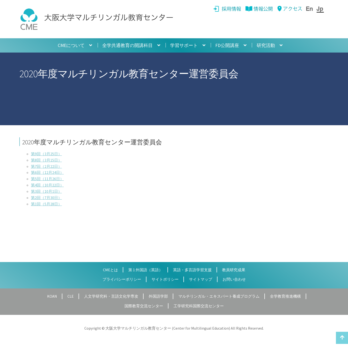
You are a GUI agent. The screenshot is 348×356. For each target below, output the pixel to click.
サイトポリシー (165, 279)
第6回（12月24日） (47, 172)
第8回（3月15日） (46, 160)
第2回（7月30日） (46, 197)
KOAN (52, 296)
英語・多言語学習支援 (192, 269)
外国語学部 (158, 296)
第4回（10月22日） (47, 185)
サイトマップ (200, 279)
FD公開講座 (227, 45)
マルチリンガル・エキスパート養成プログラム (219, 296)
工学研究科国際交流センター (199, 305)
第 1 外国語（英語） (145, 269)
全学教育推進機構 (285, 296)
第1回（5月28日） (46, 203)
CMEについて (71, 45)
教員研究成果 (233, 269)
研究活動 (266, 45)
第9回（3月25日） (46, 153)
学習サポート (184, 45)
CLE (70, 296)
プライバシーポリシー (121, 279)
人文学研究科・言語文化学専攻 (111, 296)
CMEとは (110, 269)
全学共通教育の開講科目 (127, 45)
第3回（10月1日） (46, 191)
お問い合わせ (234, 279)
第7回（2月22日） (46, 166)
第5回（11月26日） (47, 178)
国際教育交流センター (143, 305)
